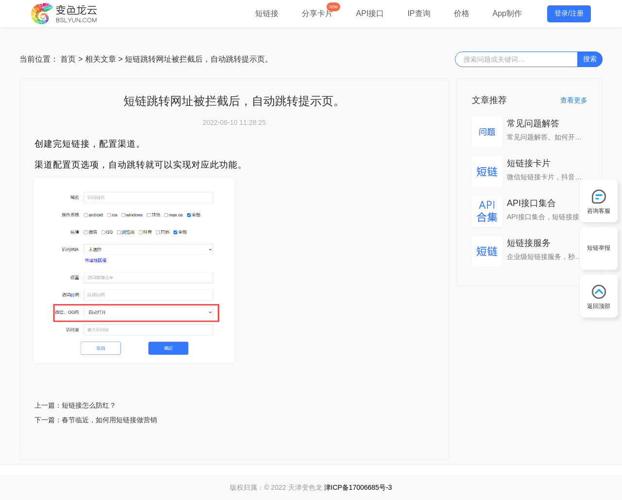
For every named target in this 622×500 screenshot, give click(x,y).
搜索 (590, 59)
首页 (68, 59)
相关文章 (100, 59)
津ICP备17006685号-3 (358, 487)
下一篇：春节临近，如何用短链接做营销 (96, 420)
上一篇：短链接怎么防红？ (75, 405)
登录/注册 (569, 13)
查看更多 (573, 100)
